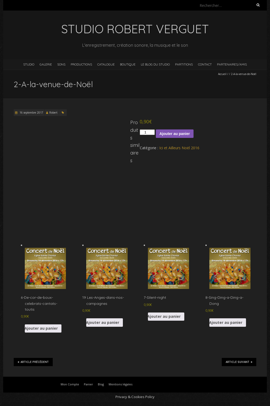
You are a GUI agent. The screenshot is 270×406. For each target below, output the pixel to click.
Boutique (128, 64)
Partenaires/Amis (232, 64)
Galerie (46, 64)
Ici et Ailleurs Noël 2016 (179, 147)
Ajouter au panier (175, 134)
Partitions (184, 64)
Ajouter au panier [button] (41, 328)
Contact (205, 64)
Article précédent (33, 362)
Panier (88, 384)
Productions (81, 64)
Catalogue (106, 64)
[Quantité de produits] (147, 132)
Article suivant (239, 362)
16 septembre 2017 (31, 112)
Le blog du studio (155, 64)
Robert (53, 112)
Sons (61, 64)
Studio (28, 64)
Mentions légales (120, 384)
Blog (101, 384)
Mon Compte (70, 384)
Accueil (222, 74)
